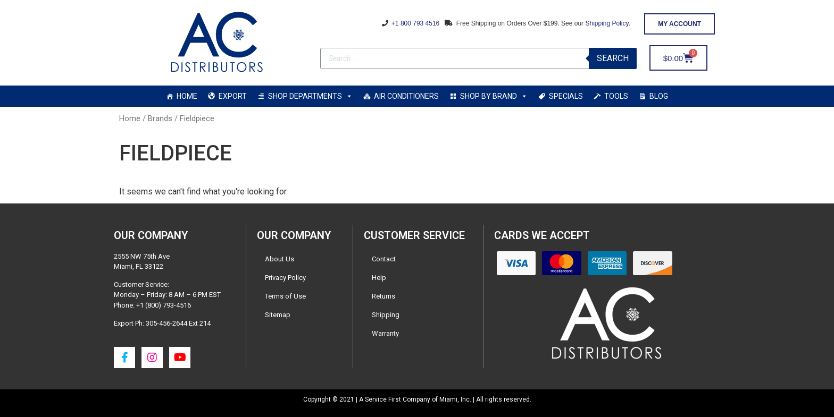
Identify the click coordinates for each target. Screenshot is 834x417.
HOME (187, 96)
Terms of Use (285, 296)
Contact (384, 259)
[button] (679, 24)
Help (379, 278)
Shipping (385, 315)
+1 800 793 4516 (415, 23)
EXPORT (233, 96)
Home (129, 118)
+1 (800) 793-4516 (163, 305)
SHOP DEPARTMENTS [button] (310, 96)
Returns (383, 296)
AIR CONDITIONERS (406, 96)
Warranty (385, 333)
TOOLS (616, 96)
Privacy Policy (285, 278)
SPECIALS (566, 96)
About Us (279, 259)
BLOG (658, 96)
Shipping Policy (606, 23)
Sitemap (277, 315)
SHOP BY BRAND (494, 96)
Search (613, 58)
